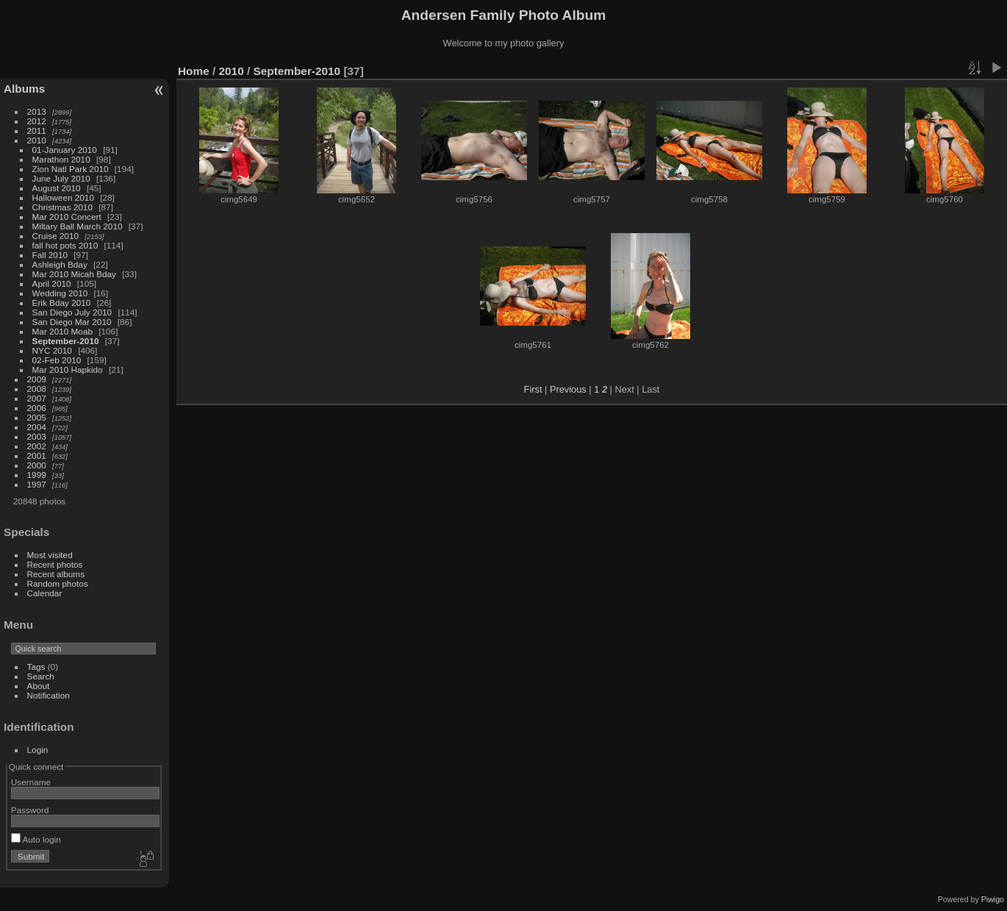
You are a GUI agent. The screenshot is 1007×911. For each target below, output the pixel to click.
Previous (568, 389)
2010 (36, 140)
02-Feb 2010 (57, 360)
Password (30, 810)
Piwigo (992, 899)
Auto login (36, 839)
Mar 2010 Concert (66, 216)
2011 (36, 130)
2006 (36, 407)
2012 (36, 121)
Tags (36, 666)
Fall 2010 (50, 255)
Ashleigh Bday (59, 264)
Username (31, 782)
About (38, 685)
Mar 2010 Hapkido (67, 369)
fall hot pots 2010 (65, 245)
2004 (36, 427)
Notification (48, 695)
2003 (36, 436)
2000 (36, 465)
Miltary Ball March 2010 (77, 226)
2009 (36, 379)
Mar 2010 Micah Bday (74, 274)
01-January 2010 (64, 149)
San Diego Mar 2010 (72, 321)
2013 (36, 111)
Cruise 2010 (55, 235)
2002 (36, 446)
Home (193, 71)
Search (40, 676)
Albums (24, 88)
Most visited (50, 555)
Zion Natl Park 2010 (70, 169)
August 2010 (56, 188)
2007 (36, 398)
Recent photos (55, 564)
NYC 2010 (52, 350)
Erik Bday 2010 (61, 302)
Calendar (44, 593)
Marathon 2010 (61, 159)
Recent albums (56, 574)
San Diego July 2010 (72, 312)
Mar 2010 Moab (62, 331)
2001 (36, 455)
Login (38, 749)
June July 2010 (61, 178)
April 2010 (51, 283)
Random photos (57, 583)
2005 (36, 417)
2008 (36, 388)
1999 (36, 474)
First (533, 389)
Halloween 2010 (63, 197)
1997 (36, 484)
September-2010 (65, 341)
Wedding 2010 (60, 293)
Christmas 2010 (62, 207)
